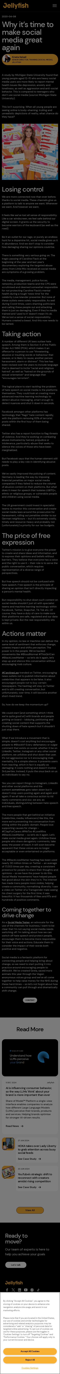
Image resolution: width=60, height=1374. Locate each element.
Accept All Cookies (30, 1351)
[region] (30, 1333)
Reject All (30, 1359)
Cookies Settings (30, 1368)
